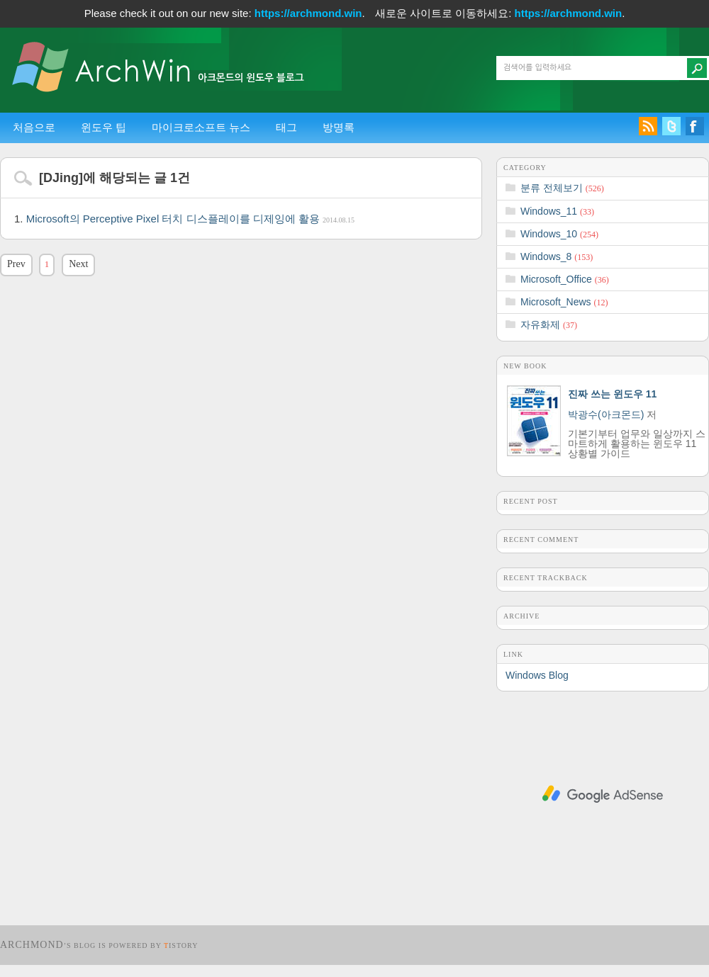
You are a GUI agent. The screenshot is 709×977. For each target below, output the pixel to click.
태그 (286, 127)
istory (181, 945)
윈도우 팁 (103, 127)
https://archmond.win (308, 13)
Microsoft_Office (564, 279)
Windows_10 (559, 233)
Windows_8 (556, 256)
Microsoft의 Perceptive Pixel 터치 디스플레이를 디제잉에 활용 (190, 219)
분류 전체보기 (562, 187)
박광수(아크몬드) (606, 414)
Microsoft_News (564, 301)
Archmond (32, 944)
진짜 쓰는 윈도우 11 (612, 394)
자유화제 (548, 324)
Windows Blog (537, 675)
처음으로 (34, 127)
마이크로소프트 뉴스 (201, 127)
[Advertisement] (602, 794)
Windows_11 (557, 211)
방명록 (338, 127)
